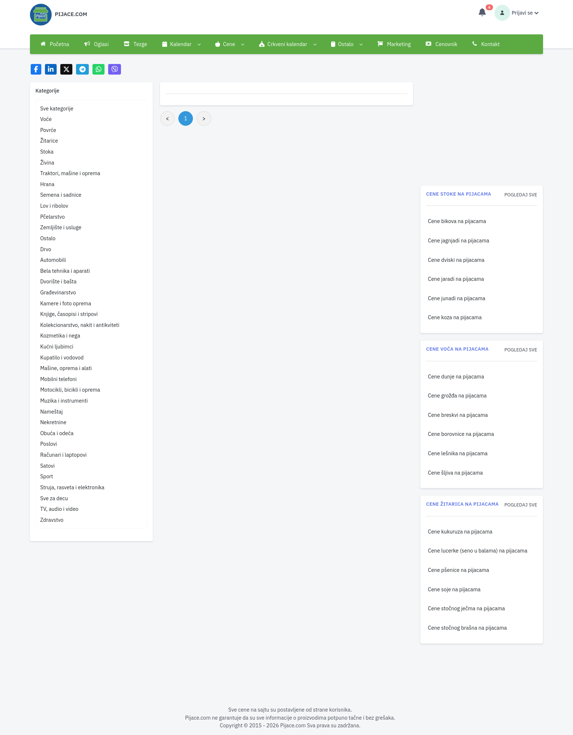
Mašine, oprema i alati (66, 368)
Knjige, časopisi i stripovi (69, 313)
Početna (55, 44)
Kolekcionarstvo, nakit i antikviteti (79, 324)
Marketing (394, 44)
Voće (46, 119)
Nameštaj (51, 411)
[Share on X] (66, 69)
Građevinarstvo (58, 292)
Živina (47, 162)
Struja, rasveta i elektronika (72, 487)
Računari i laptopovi (63, 454)
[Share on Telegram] (82, 69)
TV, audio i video (59, 508)
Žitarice (49, 140)
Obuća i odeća (56, 433)
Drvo (45, 249)
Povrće (48, 130)
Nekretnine (53, 422)
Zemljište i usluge (60, 227)
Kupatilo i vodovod (62, 357)
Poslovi (48, 443)
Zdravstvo (52, 519)
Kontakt (486, 44)
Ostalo (48, 238)
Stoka (47, 151)
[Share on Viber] (114, 69)
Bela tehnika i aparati (65, 270)
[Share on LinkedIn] (51, 69)
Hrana (47, 184)
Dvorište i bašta (58, 281)
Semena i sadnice (60, 194)
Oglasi (96, 44)
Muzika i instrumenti (64, 400)
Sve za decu (54, 498)
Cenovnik (441, 44)
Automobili (53, 259)
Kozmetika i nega (60, 335)
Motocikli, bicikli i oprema (70, 389)
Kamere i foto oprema (65, 303)
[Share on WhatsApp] (98, 69)
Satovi (47, 465)
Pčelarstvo (52, 216)
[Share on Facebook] (36, 69)
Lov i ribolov (54, 205)
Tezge (135, 44)
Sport (46, 476)
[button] (181, 44)
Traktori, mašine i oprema (70, 173)
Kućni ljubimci (56, 346)
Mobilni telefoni (58, 379)
